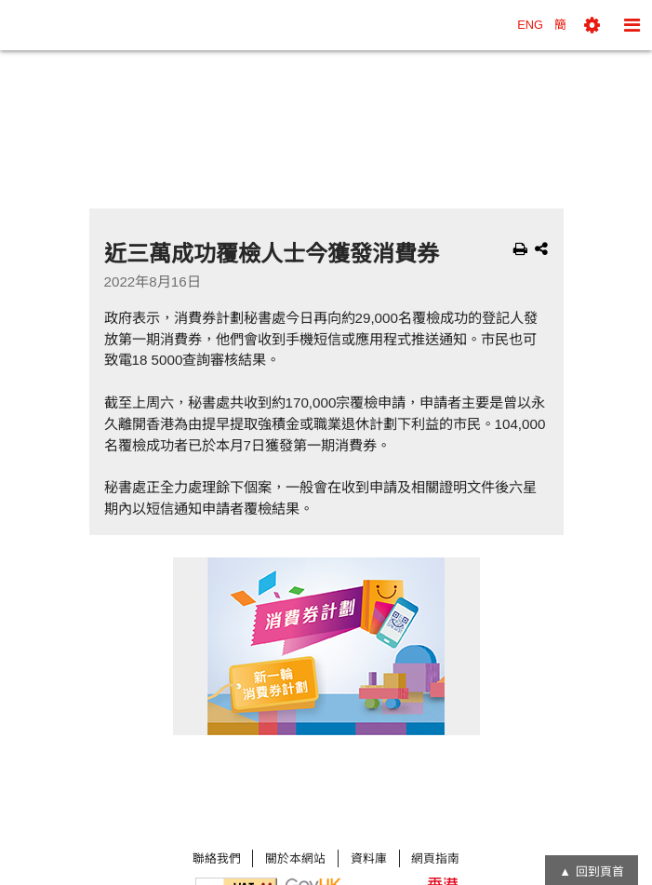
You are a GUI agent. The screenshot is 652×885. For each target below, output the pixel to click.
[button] (592, 25)
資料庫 (369, 858)
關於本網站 (295, 858)
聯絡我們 (217, 858)
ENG (530, 25)
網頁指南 (435, 858)
